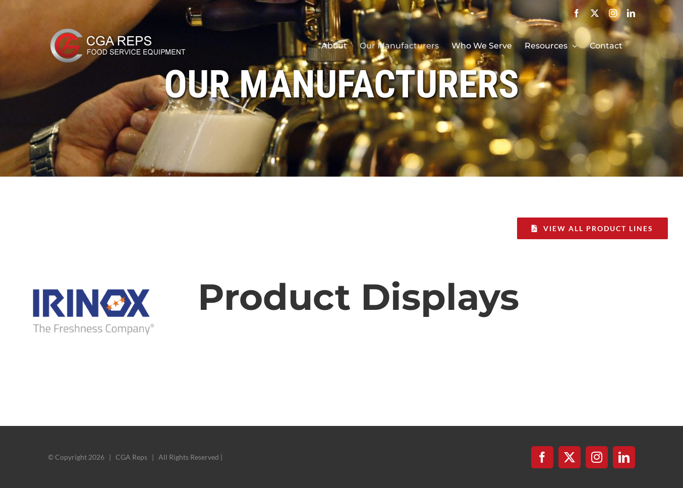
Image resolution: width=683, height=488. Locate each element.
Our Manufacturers (341, 84)
